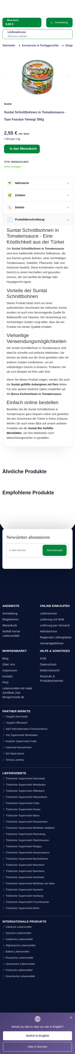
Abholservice (48, 631)
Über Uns (8, 664)
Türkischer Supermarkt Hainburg (22, 895)
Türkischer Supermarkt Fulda (20, 803)
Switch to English (37, 1035)
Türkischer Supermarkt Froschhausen (25, 901)
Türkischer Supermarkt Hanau (21, 809)
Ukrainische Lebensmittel (18, 963)
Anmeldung (59, 22)
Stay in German (37, 1046)
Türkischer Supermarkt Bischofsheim (25, 858)
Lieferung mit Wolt (52, 619)
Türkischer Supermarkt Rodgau (22, 846)
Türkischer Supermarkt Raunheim (23, 871)
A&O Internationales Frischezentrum (24, 728)
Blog (5, 658)
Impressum (9, 670)
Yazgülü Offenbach (15, 722)
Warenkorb (9, 625)
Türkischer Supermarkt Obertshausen (25, 840)
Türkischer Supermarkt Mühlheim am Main (28, 883)
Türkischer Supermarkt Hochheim (23, 877)
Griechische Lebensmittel (18, 976)
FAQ (5, 682)
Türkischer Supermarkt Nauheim (22, 889)
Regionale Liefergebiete (56, 637)
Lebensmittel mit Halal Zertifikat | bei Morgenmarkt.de (17, 693)
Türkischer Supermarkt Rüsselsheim (25, 821)
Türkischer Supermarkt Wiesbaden (24, 784)
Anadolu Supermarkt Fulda (19, 741)
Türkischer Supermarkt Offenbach (23, 790)
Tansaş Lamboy (13, 759)
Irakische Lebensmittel (17, 926)
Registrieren (10, 619)
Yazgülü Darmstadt (15, 716)
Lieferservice (48, 613)
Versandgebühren (52, 643)
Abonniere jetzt (55, 550)
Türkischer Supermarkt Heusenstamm (25, 852)
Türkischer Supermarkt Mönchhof (23, 864)
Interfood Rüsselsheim (17, 747)
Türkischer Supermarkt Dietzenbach (24, 796)
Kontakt (7, 676)
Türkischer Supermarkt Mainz (21, 815)
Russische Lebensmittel (17, 957)
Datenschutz (48, 664)
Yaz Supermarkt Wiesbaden (20, 735)
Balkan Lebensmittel (15, 951)
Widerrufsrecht (50, 670)
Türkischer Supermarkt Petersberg (23, 834)
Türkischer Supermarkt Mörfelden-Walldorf (28, 827)
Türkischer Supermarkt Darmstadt (23, 778)
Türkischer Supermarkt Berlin (20, 908)
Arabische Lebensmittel (17, 939)
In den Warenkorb (23, 148)
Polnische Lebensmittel (17, 970)
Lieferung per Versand (55, 625)
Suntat (7, 104)
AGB (43, 658)
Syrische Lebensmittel (16, 933)
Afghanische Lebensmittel (18, 945)
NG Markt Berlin (13, 753)
